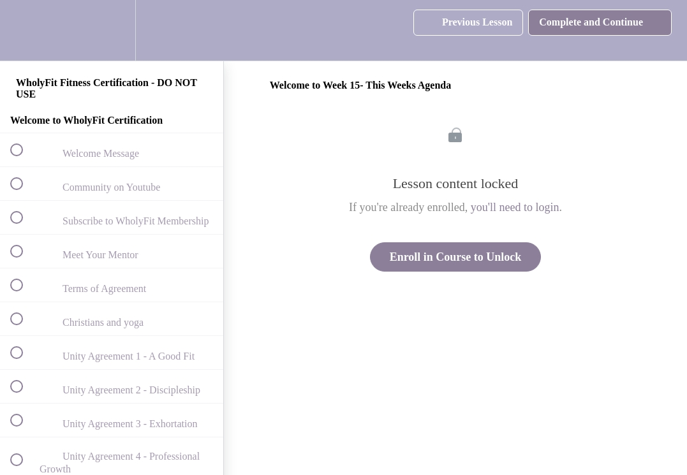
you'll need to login (515, 207)
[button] (23, 30)
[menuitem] (111, 30)
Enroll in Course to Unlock (456, 257)
